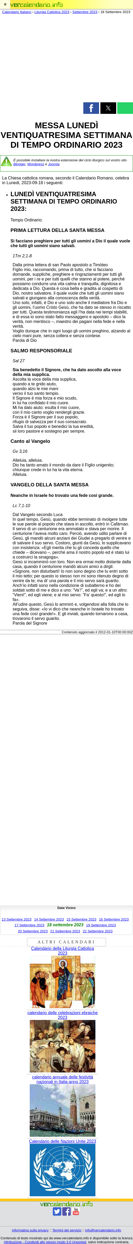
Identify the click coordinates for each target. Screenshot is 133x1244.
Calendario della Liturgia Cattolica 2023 (62, 950)
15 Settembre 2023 (81, 919)
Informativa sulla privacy (30, 1230)
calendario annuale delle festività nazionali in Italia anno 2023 (62, 1079)
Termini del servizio (66, 1230)
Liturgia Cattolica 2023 (51, 12)
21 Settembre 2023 (65, 931)
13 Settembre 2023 (16, 919)
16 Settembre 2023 (114, 919)
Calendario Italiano (16, 12)
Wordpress (35, 164)
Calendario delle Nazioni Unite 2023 (62, 1141)
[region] (66, 59)
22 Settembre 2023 (97, 931)
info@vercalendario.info (103, 1230)
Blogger (19, 164)
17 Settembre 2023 (29, 925)
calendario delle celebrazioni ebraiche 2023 (62, 1015)
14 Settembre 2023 (49, 919)
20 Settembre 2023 (33, 931)
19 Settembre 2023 (101, 925)
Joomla (53, 164)
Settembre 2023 (85, 12)
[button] (5, 4)
